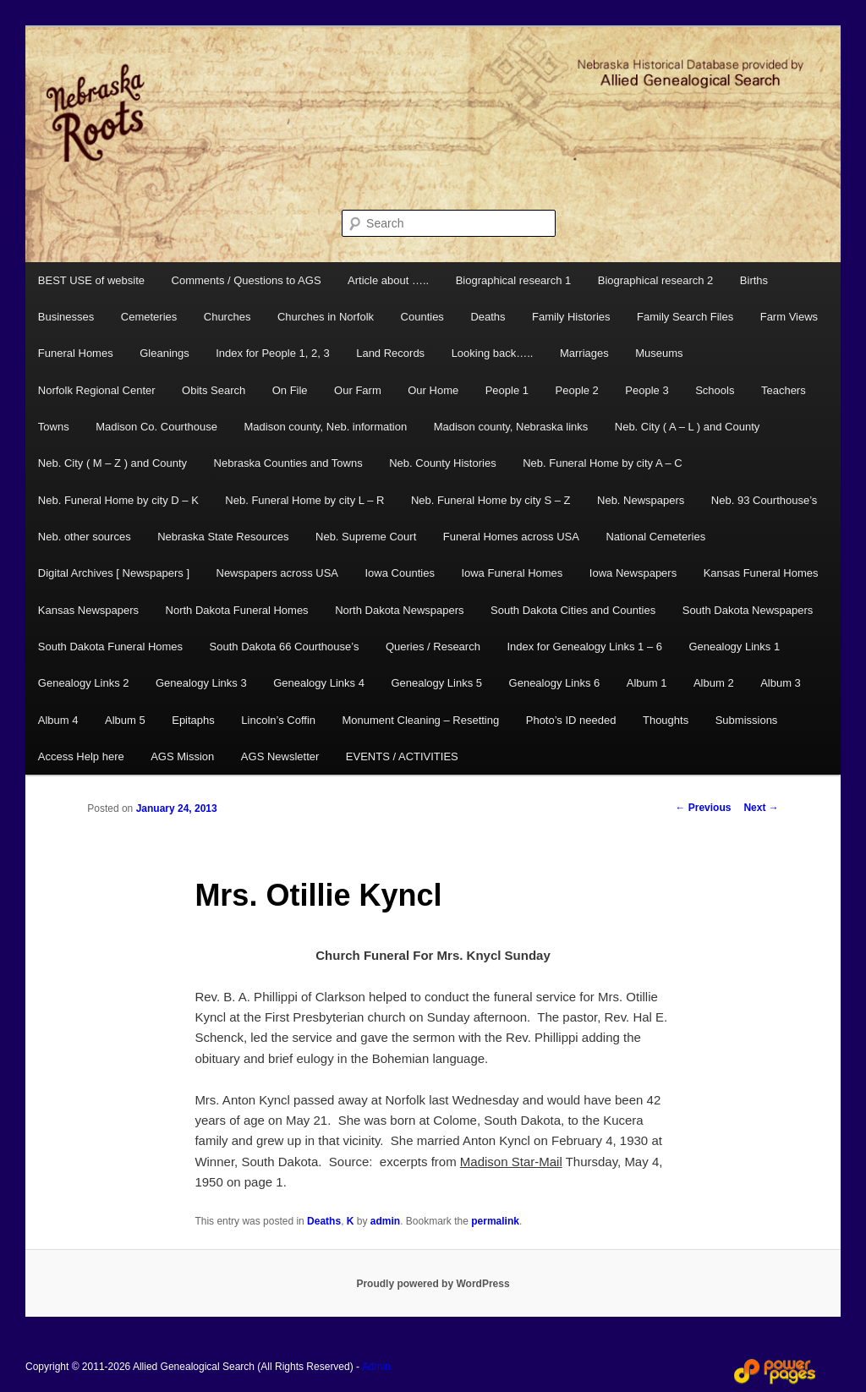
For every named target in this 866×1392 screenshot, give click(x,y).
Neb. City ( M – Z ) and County (112, 463)
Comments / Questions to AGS (246, 280)
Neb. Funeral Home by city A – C (602, 463)
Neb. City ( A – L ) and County (687, 426)
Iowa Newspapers (633, 573)
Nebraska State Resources (222, 536)
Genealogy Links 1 (734, 646)
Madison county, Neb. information (325, 426)
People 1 (507, 390)
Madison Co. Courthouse (156, 426)
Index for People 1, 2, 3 (272, 353)
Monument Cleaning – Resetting (421, 720)
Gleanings (164, 353)
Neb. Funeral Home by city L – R (304, 500)
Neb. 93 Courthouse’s (764, 500)
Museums (658, 353)
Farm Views (789, 316)
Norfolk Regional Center (97, 390)
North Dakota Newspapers (399, 610)
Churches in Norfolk (325, 316)
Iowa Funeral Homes (511, 573)
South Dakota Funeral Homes (110, 646)
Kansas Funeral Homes (761, 573)
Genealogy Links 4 (318, 683)
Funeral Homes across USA (511, 536)
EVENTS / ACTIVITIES (402, 756)
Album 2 (713, 683)
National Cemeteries (655, 536)
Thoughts (665, 720)
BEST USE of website (91, 280)
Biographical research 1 (514, 280)
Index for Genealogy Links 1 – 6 (584, 646)
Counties (422, 316)
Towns (53, 426)
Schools (714, 390)
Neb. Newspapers (640, 500)
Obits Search (213, 390)
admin (385, 1221)
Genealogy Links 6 (554, 683)
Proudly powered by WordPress (432, 1284)
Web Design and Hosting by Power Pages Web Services (774, 1371)
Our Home (433, 390)
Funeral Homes (75, 353)
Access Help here (81, 756)
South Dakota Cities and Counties (573, 610)
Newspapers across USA (277, 573)
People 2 (577, 390)
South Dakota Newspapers (748, 610)
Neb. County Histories (442, 463)
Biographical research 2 (656, 280)
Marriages (584, 353)
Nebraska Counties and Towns (288, 463)
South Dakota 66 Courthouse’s (284, 646)
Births (754, 280)
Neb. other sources (84, 536)
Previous (703, 808)
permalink (495, 1221)
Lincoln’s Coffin (278, 720)
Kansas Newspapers (88, 610)
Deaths (487, 316)
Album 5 (125, 720)
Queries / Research (433, 646)
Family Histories (571, 316)
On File (290, 390)
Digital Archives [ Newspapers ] (113, 573)
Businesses (66, 316)
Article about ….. (388, 280)
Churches (227, 316)
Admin (376, 1367)
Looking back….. (493, 353)
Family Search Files (685, 316)
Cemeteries (149, 316)
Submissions (746, 720)
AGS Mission (182, 756)
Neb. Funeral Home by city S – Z (491, 500)
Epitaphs (193, 720)
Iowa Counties (400, 573)
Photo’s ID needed (571, 720)
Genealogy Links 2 (83, 683)
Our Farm (357, 390)
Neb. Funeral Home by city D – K (118, 500)
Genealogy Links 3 (201, 683)
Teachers (783, 390)
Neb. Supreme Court (365, 536)
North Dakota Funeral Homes (237, 610)
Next (760, 808)
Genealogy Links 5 (436, 683)
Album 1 (647, 683)
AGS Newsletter (280, 756)
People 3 (646, 390)
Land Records (390, 353)
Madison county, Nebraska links (511, 426)
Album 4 (58, 720)
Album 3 (780, 683)
